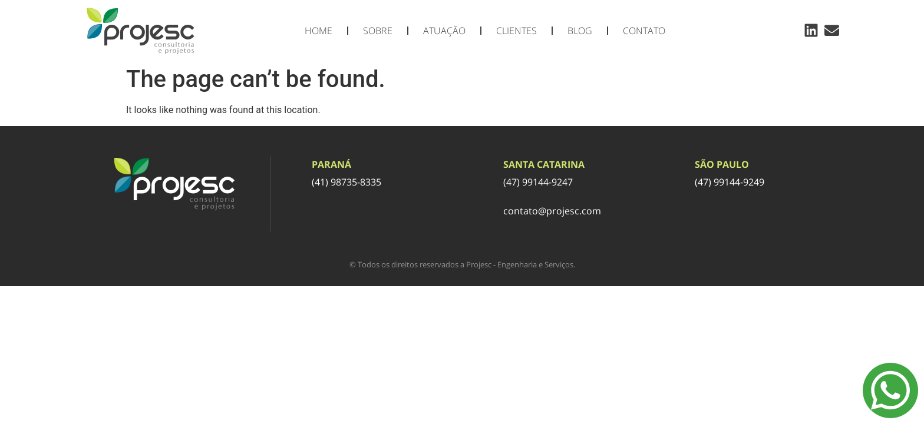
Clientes (516, 30)
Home (318, 30)
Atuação (444, 30)
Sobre (377, 30)
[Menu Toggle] (890, 390)
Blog (579, 30)
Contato (644, 30)
